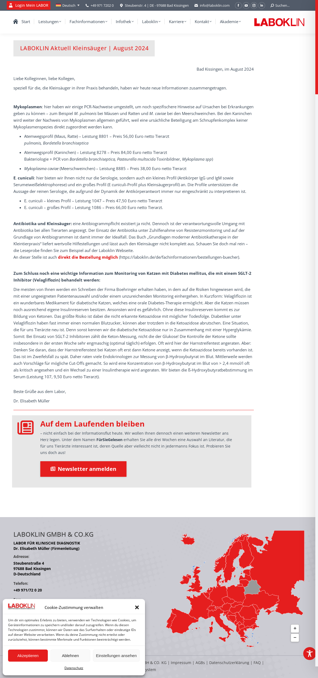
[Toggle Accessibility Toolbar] (310, 654)
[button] (137, 607)
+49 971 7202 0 (102, 5)
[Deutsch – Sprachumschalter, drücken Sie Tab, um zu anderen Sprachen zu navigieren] (68, 5)
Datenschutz (73, 668)
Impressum (181, 662)
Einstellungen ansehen (116, 655)
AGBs (201, 662)
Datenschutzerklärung (229, 662)
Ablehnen (70, 655)
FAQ (257, 662)
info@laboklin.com (212, 5)
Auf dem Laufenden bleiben (92, 424)
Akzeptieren (27, 655)
